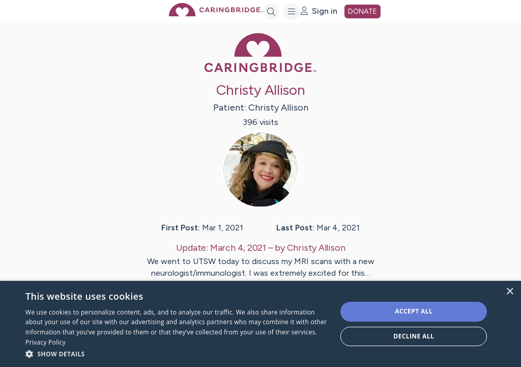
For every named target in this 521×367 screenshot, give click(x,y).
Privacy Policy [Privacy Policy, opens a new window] (45, 342)
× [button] (509, 292)
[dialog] (260, 324)
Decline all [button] (413, 336)
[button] (176, 353)
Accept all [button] (413, 311)
